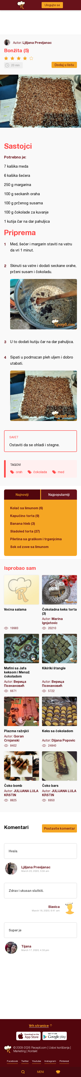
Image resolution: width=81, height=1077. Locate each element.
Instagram (50, 1061)
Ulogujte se (52, 5)
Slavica (54, 907)
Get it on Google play (54, 1036)
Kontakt (32, 1051)
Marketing (19, 1051)
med (61, 472)
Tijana (26, 946)
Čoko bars (59, 776)
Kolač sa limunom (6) (26, 508)
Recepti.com (7, 1049)
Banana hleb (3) (22, 523)
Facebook (12, 1061)
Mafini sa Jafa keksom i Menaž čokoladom (21, 663)
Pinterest (64, 1061)
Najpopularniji (59, 494)
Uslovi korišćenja (59, 1047)
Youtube (36, 1061)
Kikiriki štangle (59, 663)
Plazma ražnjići (21, 722)
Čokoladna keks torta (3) (59, 602)
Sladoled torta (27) (25, 531)
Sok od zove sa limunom (29, 547)
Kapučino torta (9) (24, 516)
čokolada (40, 472)
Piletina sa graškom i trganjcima (36, 539)
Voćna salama (21, 602)
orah (19, 472)
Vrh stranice (39, 1025)
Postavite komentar (59, 828)
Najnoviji (22, 494)
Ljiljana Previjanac (37, 42)
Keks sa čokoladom (59, 722)
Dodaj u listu (64, 65)
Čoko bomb (21, 776)
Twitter (25, 1061)
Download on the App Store (28, 1036)
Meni (40, 1072)
